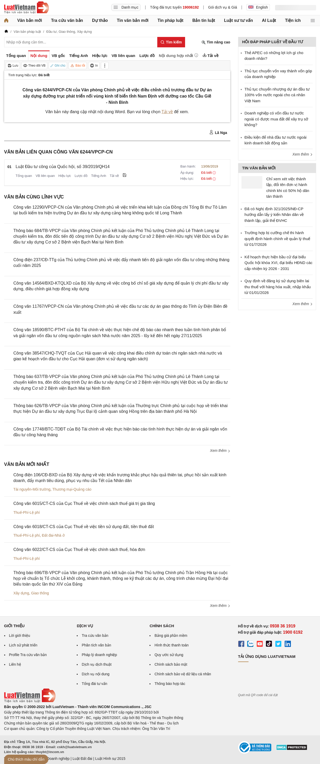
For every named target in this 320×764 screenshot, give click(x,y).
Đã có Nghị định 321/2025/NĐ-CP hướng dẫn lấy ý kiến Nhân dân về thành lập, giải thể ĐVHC (274, 215)
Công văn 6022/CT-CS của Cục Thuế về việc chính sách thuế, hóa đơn (79, 549)
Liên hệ (15, 664)
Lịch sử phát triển (23, 645)
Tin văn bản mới (132, 20)
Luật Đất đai (82, 758)
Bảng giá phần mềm (170, 635)
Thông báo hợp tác (169, 684)
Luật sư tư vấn (238, 20)
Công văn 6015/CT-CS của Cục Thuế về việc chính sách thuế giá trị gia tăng (84, 503)
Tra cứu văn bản (67, 20)
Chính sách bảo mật (170, 664)
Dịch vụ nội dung (95, 674)
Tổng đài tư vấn (94, 684)
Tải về (167, 112)
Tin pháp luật (170, 20)
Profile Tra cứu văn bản (28, 655)
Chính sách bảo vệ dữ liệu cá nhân (182, 674)
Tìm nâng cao (215, 42)
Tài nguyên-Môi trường (32, 489)
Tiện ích (293, 20)
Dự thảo (100, 20)
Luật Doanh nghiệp (54, 758)
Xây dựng (21, 593)
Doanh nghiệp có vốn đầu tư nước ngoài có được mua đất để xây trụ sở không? (276, 119)
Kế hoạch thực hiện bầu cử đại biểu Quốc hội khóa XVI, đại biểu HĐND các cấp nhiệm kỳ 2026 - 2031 (279, 263)
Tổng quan (24, 176)
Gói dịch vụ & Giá (222, 7)
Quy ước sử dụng (168, 655)
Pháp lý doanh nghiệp (99, 655)
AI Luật (269, 20)
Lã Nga (218, 132)
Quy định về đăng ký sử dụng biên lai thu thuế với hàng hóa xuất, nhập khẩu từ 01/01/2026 (278, 287)
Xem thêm (220, 450)
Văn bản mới (29, 20)
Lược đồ (81, 176)
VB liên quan (45, 176)
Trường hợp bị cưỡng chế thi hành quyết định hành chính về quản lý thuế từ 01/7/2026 (277, 238)
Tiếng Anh (98, 176)
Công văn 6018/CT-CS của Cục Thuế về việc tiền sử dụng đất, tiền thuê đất (84, 526)
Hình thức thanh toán (171, 645)
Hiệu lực (64, 176)
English (258, 7)
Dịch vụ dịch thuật (97, 664)
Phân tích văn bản (96, 645)
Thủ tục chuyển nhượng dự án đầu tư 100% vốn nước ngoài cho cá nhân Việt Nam (277, 95)
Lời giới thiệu (19, 635)
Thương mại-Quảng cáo (72, 489)
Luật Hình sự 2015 (110, 758)
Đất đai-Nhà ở (53, 535)
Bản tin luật (203, 20)
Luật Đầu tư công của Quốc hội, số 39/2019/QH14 (63, 166)
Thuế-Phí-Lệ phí (27, 512)
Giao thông (40, 593)
